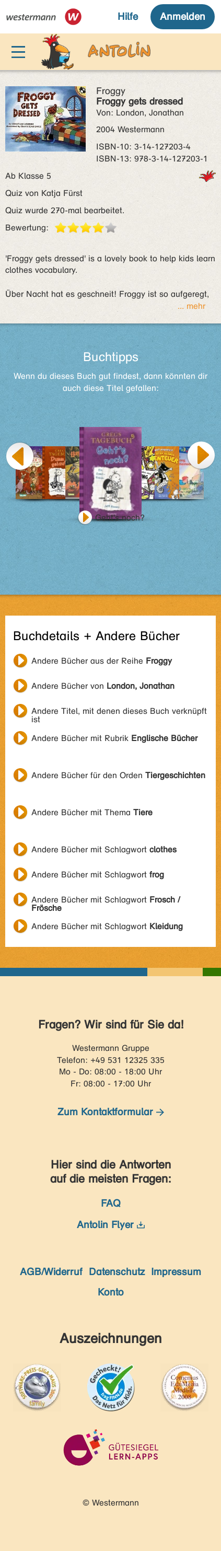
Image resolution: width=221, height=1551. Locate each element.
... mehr (191, 306)
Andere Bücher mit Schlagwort (104, 849)
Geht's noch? (120, 518)
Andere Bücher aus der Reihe (101, 661)
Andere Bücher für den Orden (118, 775)
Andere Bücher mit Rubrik (114, 738)
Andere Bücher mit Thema (92, 812)
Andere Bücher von (103, 686)
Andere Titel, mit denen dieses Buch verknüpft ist (119, 712)
